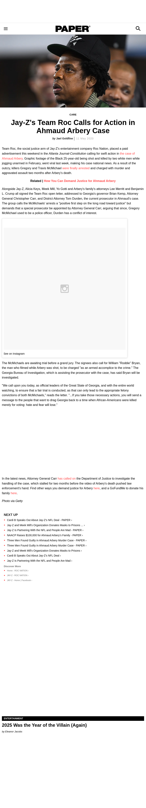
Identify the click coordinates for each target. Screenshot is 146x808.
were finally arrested (76, 168)
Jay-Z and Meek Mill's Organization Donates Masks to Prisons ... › (46, 525)
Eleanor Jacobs (13, 731)
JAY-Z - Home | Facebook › (19, 580)
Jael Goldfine (64, 138)
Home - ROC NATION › (18, 570)
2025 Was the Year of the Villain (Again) (44, 725)
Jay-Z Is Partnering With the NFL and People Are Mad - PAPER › (45, 530)
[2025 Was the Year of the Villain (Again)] (73, 680)
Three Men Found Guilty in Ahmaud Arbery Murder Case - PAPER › (46, 540)
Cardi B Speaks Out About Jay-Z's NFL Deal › (34, 555)
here (97, 488)
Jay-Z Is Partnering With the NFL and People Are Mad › (39, 560)
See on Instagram (14, 353)
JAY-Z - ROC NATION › (18, 575)
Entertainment (13, 718)
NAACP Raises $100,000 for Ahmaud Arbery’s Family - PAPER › (45, 535)
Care (73, 114)
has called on (67, 478)
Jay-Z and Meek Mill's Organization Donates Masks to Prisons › (44, 550)
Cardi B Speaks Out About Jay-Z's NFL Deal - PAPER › (39, 520)
